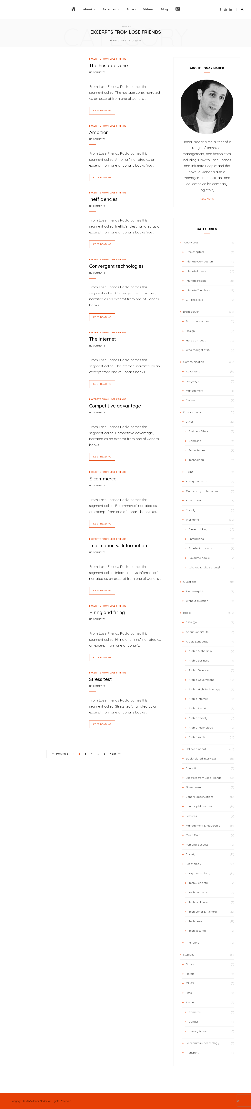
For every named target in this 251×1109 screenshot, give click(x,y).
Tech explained (198, 902)
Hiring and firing (107, 611)
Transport (192, 1052)
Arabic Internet (198, 699)
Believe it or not (196, 749)
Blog (164, 9)
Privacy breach (198, 1031)
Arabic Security (198, 708)
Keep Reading (102, 110)
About (87, 9)
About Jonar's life (197, 632)
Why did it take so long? (204, 567)
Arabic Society (198, 718)
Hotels (190, 974)
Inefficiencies (103, 199)
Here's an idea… (196, 340)
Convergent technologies (116, 266)
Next (115, 752)
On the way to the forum (202, 491)
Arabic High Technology (204, 689)
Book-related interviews (201, 758)
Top (236, 1100)
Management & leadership (203, 825)
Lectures (191, 816)
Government (194, 787)
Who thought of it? (198, 350)
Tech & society (198, 883)
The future (192, 942)
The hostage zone (108, 65)
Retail (189, 993)
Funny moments (196, 481)
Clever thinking (198, 529)
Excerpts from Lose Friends (107, 58)
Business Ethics (198, 431)
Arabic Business (199, 660)
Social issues (197, 450)
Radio (187, 612)
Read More (207, 198)
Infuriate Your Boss (198, 290)
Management (194, 390)
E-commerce (103, 478)
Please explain (195, 591)
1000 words (190, 242)
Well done (192, 519)
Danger (193, 1021)
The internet (102, 338)
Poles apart (193, 500)
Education (192, 768)
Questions (189, 582)
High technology (199, 873)
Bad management (198, 321)
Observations (192, 412)
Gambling (195, 441)
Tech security (197, 930)
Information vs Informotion (118, 544)
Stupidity (189, 954)
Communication (193, 362)
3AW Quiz (192, 622)
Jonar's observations (199, 797)
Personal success (197, 844)
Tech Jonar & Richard (203, 911)
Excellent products (201, 548)
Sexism (190, 400)
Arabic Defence (198, 670)
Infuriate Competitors (200, 261)
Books (131, 9)
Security (191, 1002)
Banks (190, 964)
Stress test (100, 678)
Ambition (99, 132)
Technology (196, 460)
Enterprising (196, 539)
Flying (190, 472)
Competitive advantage (115, 405)
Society (191, 510)
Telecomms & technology (202, 1043)
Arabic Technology (201, 727)
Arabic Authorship (200, 651)
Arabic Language (197, 641)
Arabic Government (201, 680)
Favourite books (199, 558)
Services (109, 9)
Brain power (191, 311)
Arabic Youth (197, 737)
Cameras (195, 1012)
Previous (60, 752)
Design (190, 331)
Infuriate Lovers (196, 271)
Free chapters (195, 252)
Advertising (193, 371)
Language (192, 381)
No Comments (97, 72)
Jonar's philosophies (199, 806)
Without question (197, 601)
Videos (148, 9)
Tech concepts (198, 892)
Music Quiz (193, 835)
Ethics (190, 421)
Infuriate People (196, 280)
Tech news (195, 921)
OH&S (190, 983)
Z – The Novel (195, 299)
